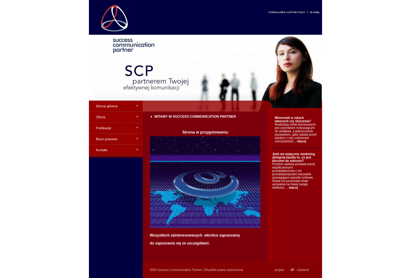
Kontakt (101, 150)
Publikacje (103, 128)
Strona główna (106, 106)
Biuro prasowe (106, 139)
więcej (301, 141)
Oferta (100, 117)
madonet (303, 270)
